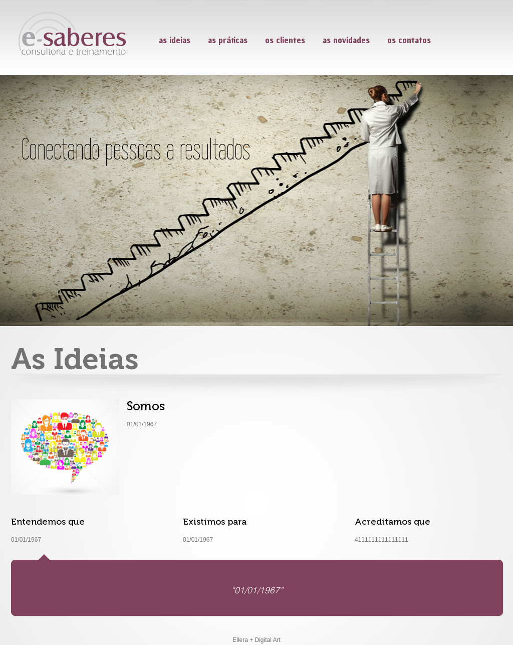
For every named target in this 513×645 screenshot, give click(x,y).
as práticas (227, 40)
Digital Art (268, 639)
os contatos (409, 40)
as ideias (174, 40)
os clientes (285, 40)
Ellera (240, 639)
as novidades (346, 40)
